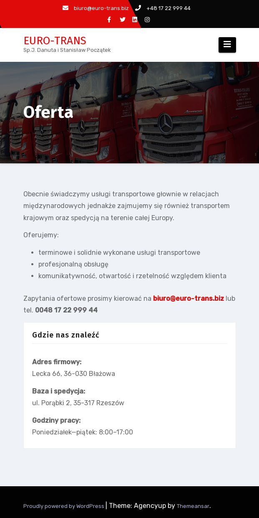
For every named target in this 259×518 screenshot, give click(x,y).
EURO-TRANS (54, 40)
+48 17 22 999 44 (163, 8)
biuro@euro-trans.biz (96, 8)
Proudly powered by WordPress (64, 506)
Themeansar (193, 506)
